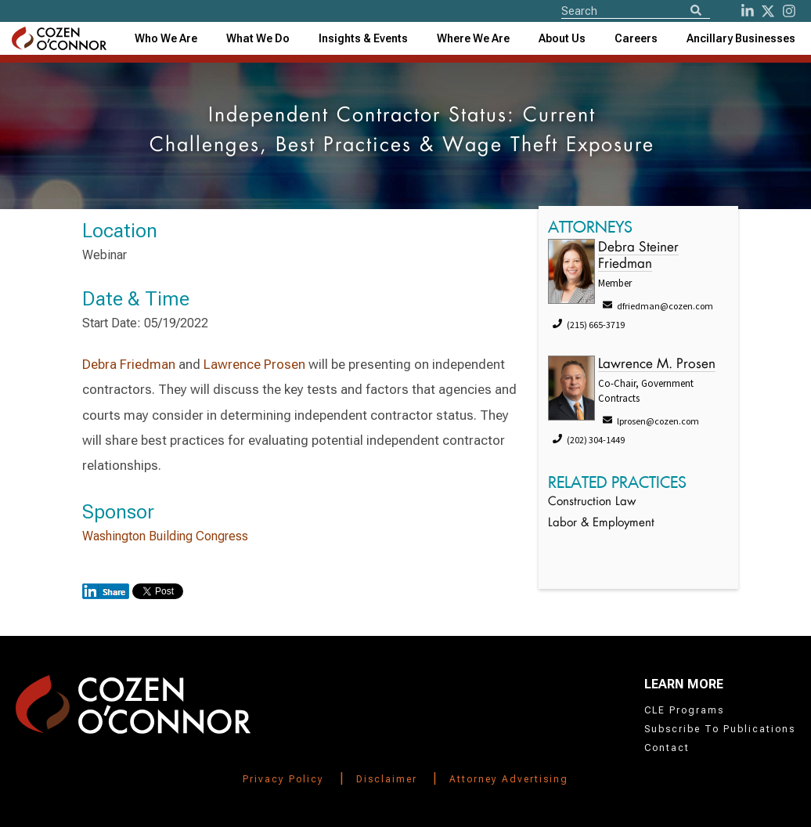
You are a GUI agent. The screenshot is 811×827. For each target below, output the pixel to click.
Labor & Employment (601, 523)
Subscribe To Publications (719, 729)
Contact (667, 747)
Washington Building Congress (165, 536)
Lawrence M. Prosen (656, 364)
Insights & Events (363, 38)
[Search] (696, 11)
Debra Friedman (128, 364)
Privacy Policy (283, 779)
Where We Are (473, 38)
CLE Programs (684, 710)
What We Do (258, 38)
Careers (636, 38)
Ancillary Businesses (741, 38)
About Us (562, 38)
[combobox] (363, 38)
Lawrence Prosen (254, 364)
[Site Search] (635, 10)
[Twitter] (768, 11)
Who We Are (166, 38)
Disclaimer (386, 779)
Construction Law (592, 502)
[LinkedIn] (747, 11)
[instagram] (789, 11)
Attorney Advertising (508, 779)
